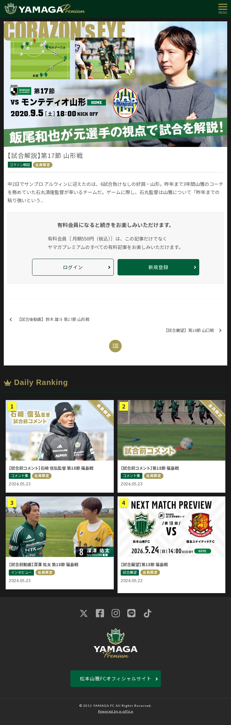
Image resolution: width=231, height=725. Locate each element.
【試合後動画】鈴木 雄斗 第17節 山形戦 (49, 319)
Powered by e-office (115, 711)
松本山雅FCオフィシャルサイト (115, 678)
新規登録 (158, 267)
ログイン (73, 267)
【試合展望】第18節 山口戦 (193, 330)
